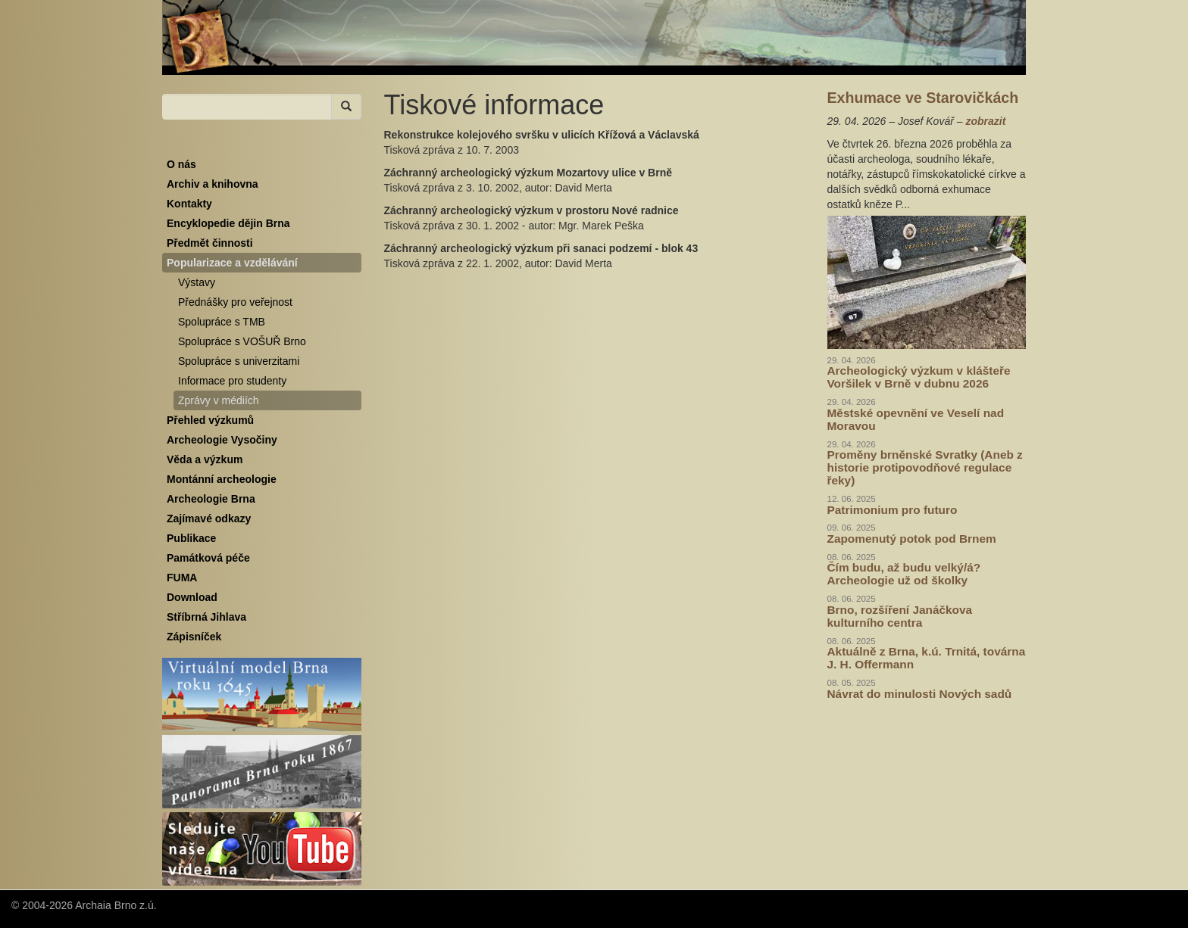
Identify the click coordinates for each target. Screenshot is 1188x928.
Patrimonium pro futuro (892, 509)
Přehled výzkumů (210, 420)
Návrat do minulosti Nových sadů (919, 693)
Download (192, 597)
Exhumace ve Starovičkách (923, 97)
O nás (181, 164)
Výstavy (196, 282)
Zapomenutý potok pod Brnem (911, 538)
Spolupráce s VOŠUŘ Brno (242, 341)
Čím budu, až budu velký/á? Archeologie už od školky (904, 574)
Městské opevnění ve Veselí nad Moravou (916, 419)
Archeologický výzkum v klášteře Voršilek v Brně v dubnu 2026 (919, 377)
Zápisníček (194, 637)
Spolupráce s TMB (221, 322)
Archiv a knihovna (212, 184)
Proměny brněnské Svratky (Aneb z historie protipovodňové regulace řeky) (925, 467)
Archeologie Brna (211, 499)
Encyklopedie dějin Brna (228, 223)
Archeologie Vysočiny (222, 440)
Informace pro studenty (232, 381)
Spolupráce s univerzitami (238, 361)
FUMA (182, 577)
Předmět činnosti (210, 243)
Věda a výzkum (204, 459)
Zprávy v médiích (218, 400)
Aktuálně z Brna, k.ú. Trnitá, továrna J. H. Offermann (926, 658)
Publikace (191, 538)
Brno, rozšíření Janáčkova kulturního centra (900, 616)
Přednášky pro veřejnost (235, 302)
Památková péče (208, 558)
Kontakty (189, 204)
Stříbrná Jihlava (206, 617)
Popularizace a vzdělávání (232, 263)
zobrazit (985, 121)
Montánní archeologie (222, 479)
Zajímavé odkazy (209, 518)
